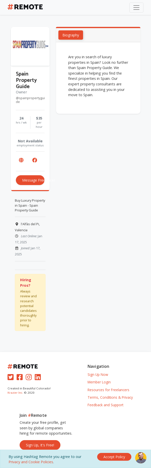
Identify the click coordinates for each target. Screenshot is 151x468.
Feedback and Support (105, 404)
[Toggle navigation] (136, 8)
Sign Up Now (98, 374)
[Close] (114, 457)
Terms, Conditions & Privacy (110, 397)
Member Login (99, 382)
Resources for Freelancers (108, 389)
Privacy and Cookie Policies (31, 461)
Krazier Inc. (15, 392)
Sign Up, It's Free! (40, 445)
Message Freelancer (33, 180)
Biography (70, 35)
